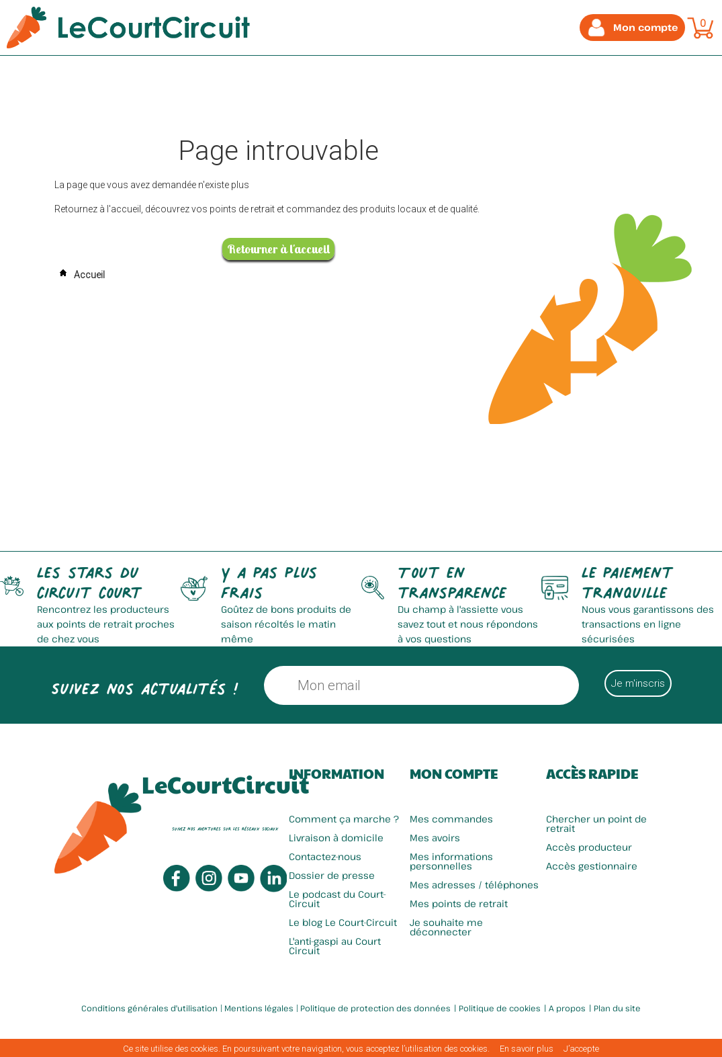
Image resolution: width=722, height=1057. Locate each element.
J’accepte (581, 1049)
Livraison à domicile (336, 837)
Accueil (79, 274)
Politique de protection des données (375, 1008)
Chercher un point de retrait (596, 823)
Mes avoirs (435, 837)
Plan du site (617, 1008)
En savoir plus (526, 1049)
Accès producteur (589, 847)
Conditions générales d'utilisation (149, 1008)
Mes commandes (451, 818)
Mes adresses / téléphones (474, 884)
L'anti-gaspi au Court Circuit (335, 946)
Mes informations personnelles (451, 861)
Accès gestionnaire (591, 865)
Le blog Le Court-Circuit (343, 922)
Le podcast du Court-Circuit (337, 899)
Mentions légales (259, 1008)
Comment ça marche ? (344, 818)
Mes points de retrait (459, 903)
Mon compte (454, 773)
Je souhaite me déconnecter (446, 927)
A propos (567, 1008)
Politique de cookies (500, 1008)
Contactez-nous (325, 856)
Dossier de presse (332, 875)
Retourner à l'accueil (278, 249)
